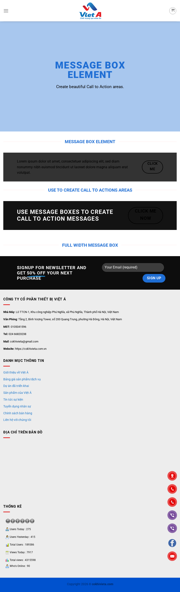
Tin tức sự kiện (13, 399)
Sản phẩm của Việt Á (17, 392)
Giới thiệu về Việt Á (15, 372)
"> (172, 502)
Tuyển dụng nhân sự (17, 406)
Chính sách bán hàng (17, 413)
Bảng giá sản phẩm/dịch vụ (22, 379)
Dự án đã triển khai (16, 386)
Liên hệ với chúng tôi (17, 420)
